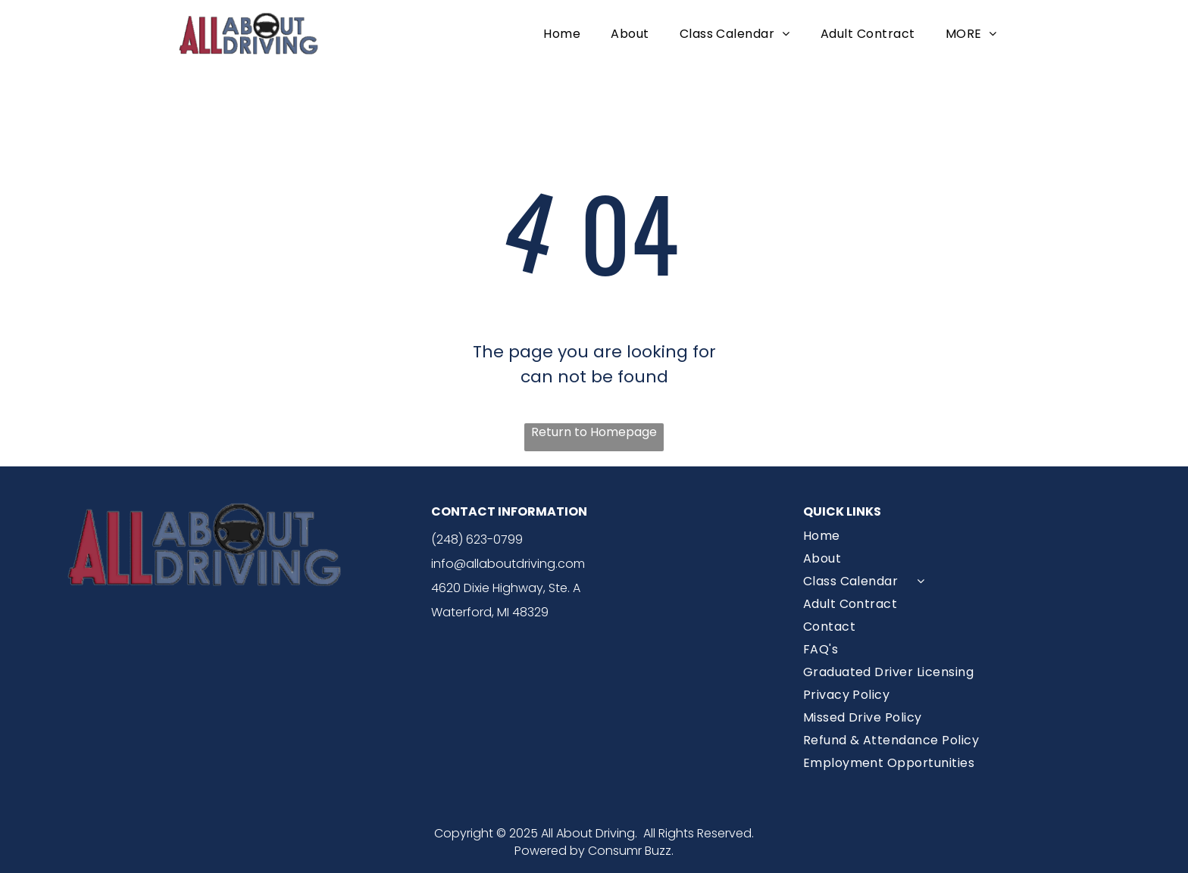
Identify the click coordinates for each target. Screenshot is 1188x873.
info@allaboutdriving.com (508, 563)
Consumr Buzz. (631, 850)
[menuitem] (562, 33)
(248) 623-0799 (477, 539)
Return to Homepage (594, 432)
